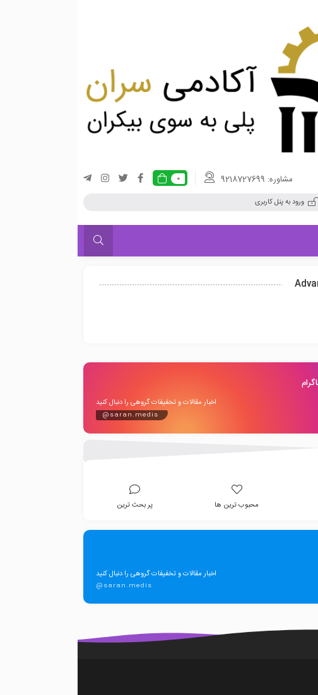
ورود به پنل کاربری (209, 202)
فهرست (286, 240)
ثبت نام (282, 202)
